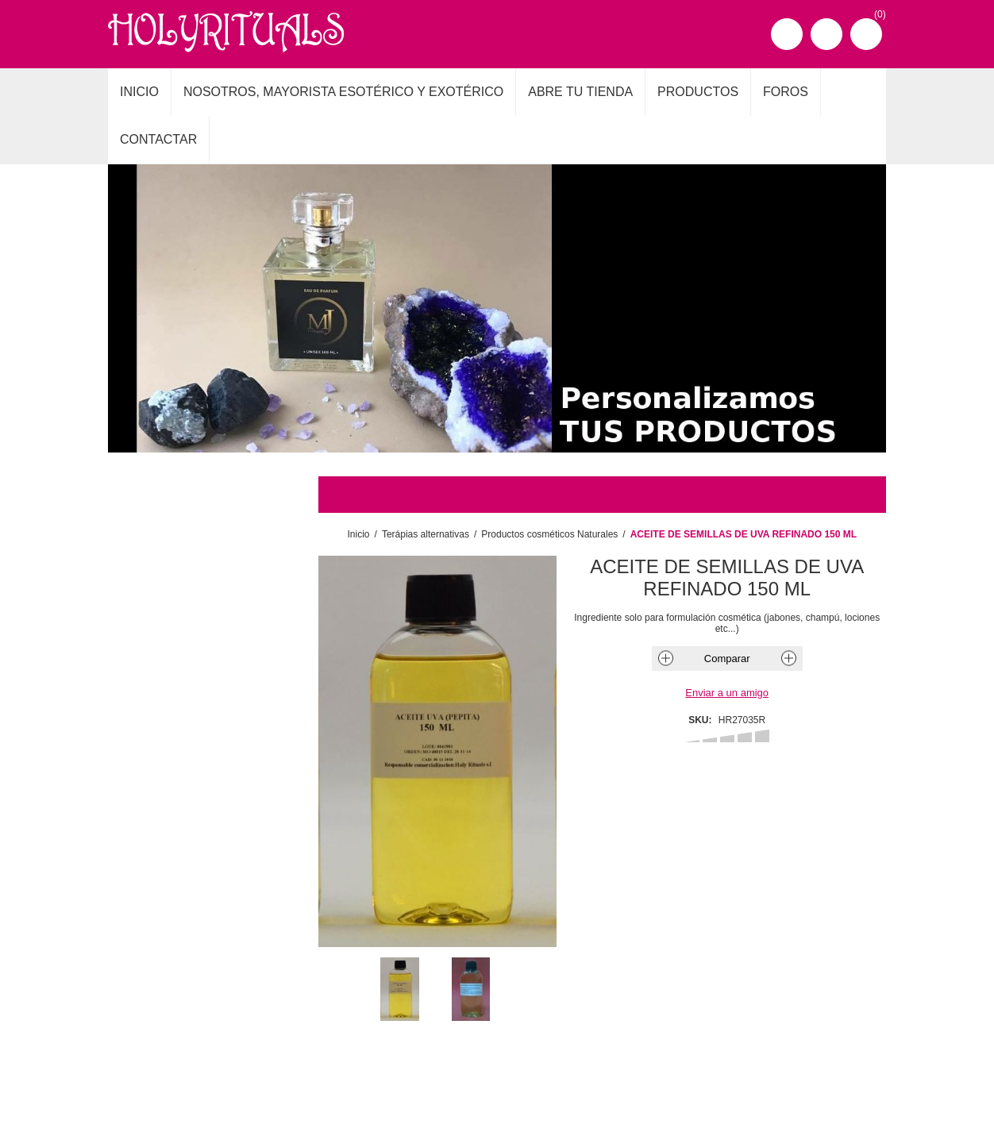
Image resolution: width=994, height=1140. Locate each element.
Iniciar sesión (826, 34)
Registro (787, 34)
